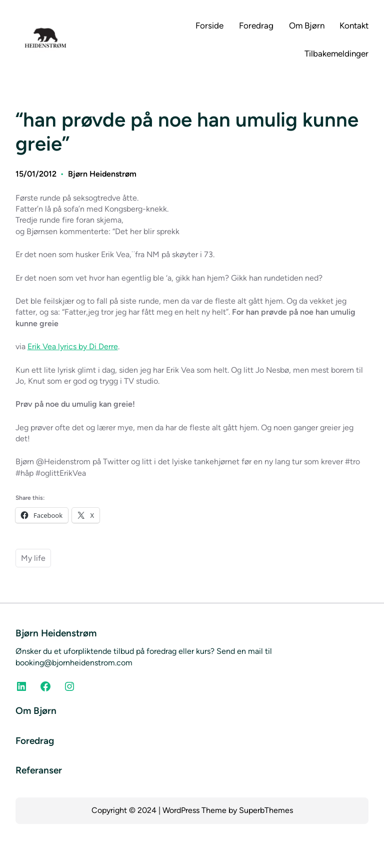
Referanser (39, 770)
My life (33, 558)
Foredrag (35, 740)
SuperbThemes (266, 810)
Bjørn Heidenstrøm (102, 174)
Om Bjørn (36, 710)
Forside (210, 26)
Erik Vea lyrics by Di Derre (73, 346)
